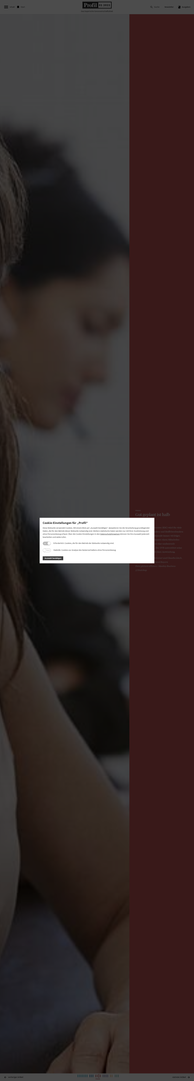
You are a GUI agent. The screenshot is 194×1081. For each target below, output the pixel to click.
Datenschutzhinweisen (110, 534)
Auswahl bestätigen (53, 558)
